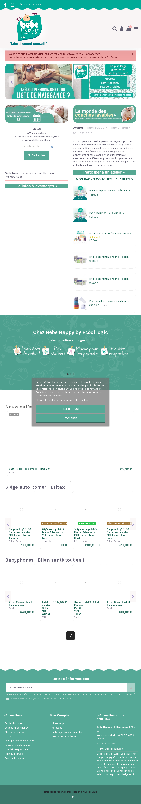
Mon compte (59, 723)
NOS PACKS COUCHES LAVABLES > (104, 179)
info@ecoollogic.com (112, 748)
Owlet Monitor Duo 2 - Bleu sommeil (21, 603)
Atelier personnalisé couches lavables (110, 233)
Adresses (57, 727)
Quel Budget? (97, 128)
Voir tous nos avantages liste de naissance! (29, 175)
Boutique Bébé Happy (16, 727)
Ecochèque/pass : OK (17, 749)
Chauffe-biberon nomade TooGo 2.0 (29, 468)
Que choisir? (120, 128)
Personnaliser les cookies (74, 400)
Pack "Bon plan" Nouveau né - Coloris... (110, 190)
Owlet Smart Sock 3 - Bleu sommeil (119, 603)
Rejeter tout (70, 408)
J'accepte (70, 418)
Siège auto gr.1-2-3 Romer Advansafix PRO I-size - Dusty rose (118, 533)
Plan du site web (14, 753)
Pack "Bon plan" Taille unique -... (106, 212)
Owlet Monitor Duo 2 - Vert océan (78, 608)
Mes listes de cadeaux (64, 736)
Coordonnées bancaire (17, 745)
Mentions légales (14, 732)
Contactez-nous (14, 723)
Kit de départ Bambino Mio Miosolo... (109, 256)
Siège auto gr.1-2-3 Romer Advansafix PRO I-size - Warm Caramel (20, 533)
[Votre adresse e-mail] (66, 687)
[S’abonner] (131, 687)
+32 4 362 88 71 (108, 743)
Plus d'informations (47, 400)
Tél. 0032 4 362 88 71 (30, 4)
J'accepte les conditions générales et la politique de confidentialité (40, 699)
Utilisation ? (82, 133)
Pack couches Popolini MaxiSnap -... (109, 301)
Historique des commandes (67, 732)
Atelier (78, 128)
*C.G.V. (8, 736)
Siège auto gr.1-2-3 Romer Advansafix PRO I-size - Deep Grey (52, 533)
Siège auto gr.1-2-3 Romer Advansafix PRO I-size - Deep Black (85, 533)
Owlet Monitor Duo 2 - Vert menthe (45, 608)
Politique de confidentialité (19, 740)
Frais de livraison (14, 758)
